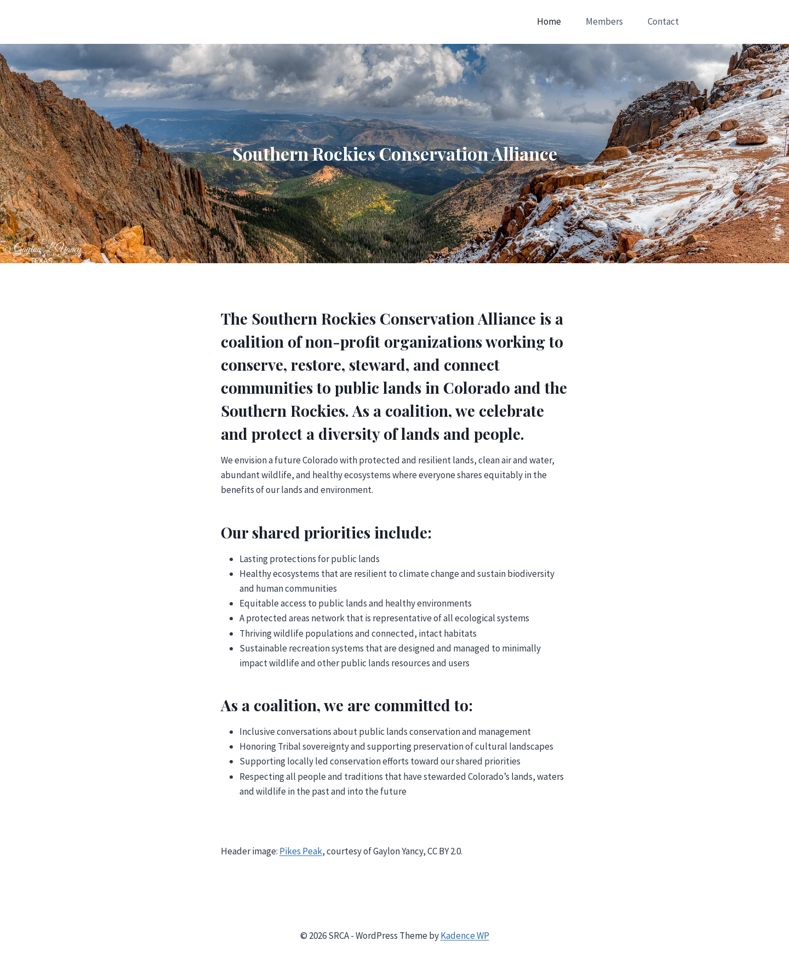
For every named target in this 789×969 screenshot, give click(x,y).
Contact (663, 21)
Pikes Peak (300, 851)
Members (604, 21)
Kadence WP (465, 936)
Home (549, 21)
